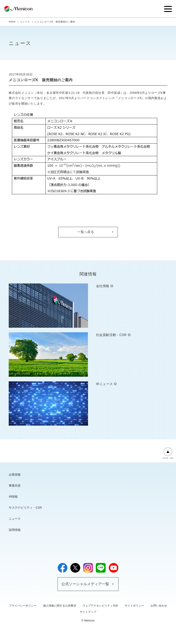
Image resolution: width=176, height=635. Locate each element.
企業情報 (15, 474)
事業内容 (15, 485)
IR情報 (13, 496)
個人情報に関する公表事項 (59, 605)
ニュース (25, 21)
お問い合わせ (159, 605)
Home (12, 21)
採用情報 (15, 530)
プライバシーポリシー (22, 605)
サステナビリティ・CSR (25, 507)
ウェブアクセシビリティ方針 (100, 605)
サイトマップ (88, 611)
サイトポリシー (134, 605)
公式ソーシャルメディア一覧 (85, 584)
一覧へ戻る (85, 232)
